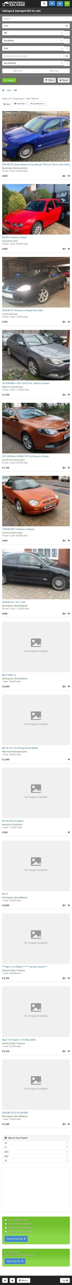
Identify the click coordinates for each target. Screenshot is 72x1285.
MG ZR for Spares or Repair (14, 237)
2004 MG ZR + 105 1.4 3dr (13, 602)
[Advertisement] (36, 1190)
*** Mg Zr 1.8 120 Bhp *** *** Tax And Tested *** (24, 967)
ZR (36, 1143)
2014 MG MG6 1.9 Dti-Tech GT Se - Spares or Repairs (26, 383)
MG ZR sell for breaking (12, 821)
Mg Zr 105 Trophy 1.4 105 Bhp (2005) (19, 1040)
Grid (20, 104)
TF (36, 1147)
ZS (36, 1160)
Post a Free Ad (16, 1238)
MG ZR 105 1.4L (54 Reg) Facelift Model (20, 748)
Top (65, 1280)
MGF (36, 1156)
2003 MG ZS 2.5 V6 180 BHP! (15, 1113)
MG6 (36, 1151)
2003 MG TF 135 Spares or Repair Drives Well (22, 310)
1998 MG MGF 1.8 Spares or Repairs (18, 529)
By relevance (38, 104)
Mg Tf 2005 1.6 (9, 675)
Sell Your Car (15, 1261)
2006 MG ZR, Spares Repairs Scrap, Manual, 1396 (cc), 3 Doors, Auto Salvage (37, 164)
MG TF (5, 894)
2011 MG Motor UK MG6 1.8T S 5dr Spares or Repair (25, 456)
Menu (23, 1280)
